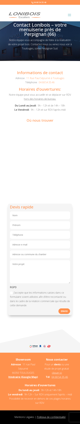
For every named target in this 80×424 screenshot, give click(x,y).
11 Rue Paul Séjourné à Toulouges (45, 78)
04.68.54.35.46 (47, 82)
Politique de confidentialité (51, 417)
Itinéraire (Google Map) (23, 377)
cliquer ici (57, 372)
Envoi (64, 311)
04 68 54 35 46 (59, 377)
